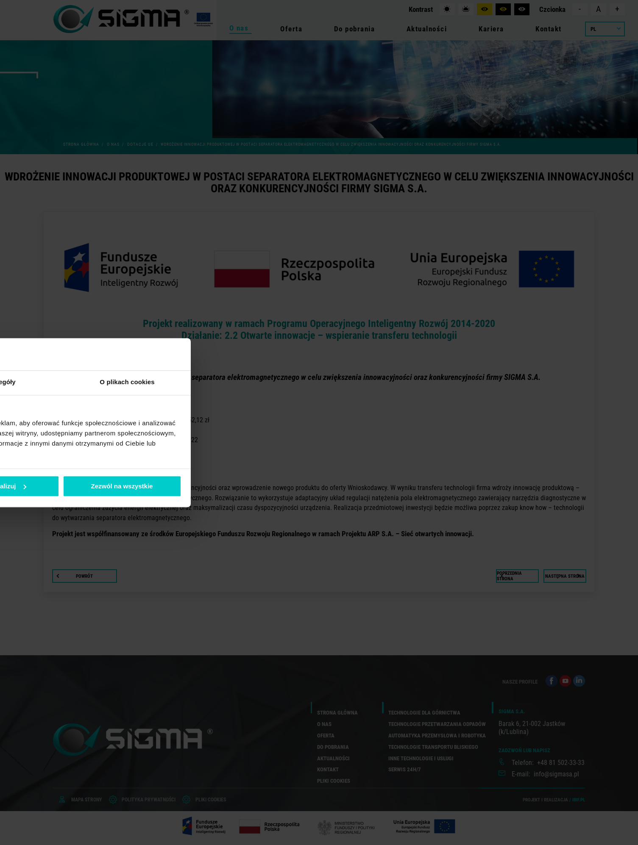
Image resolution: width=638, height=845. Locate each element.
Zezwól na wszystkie (441, 486)
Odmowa (197, 486)
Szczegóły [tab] (319, 382)
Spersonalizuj (319, 486)
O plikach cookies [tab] (446, 382)
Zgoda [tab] (192, 382)
